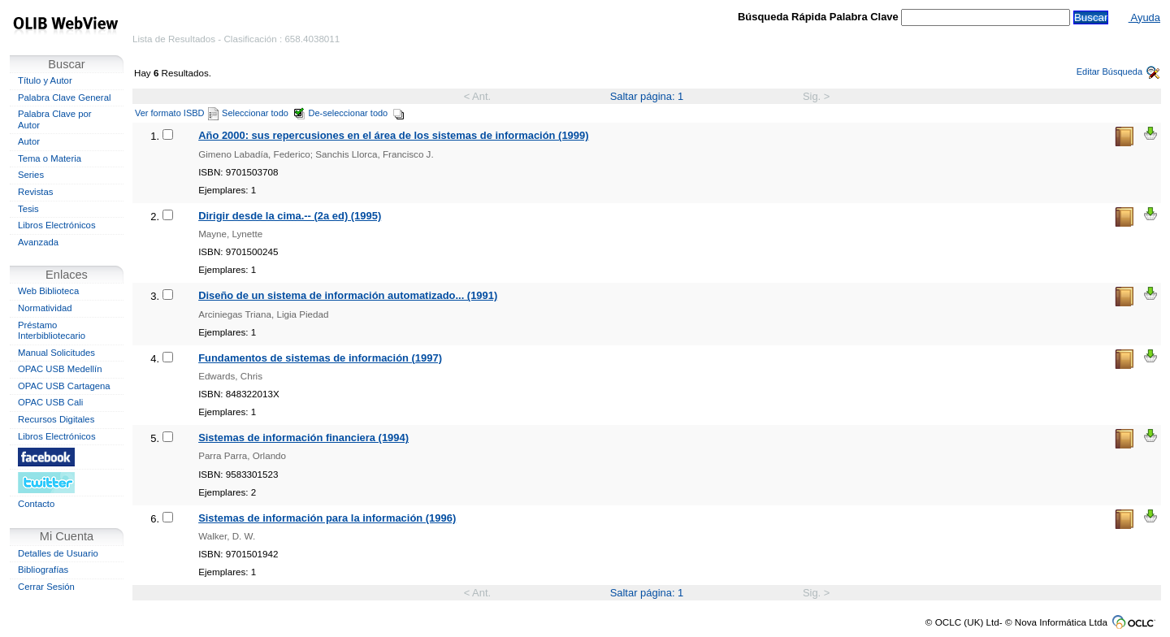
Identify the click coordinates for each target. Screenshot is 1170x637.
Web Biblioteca (48, 291)
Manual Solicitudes (56, 353)
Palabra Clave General (64, 97)
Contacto (36, 504)
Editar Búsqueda (1118, 71)
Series (31, 175)
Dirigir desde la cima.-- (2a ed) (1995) (289, 216)
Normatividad (45, 308)
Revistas (35, 192)
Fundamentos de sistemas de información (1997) (320, 358)
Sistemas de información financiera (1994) (303, 437)
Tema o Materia (49, 158)
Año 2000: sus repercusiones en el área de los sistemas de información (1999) (393, 135)
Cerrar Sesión (46, 587)
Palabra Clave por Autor (55, 119)
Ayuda (1144, 17)
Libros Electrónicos (57, 225)
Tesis (28, 209)
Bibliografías (43, 569)
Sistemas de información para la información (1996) (327, 518)
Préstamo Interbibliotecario (51, 330)
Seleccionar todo (264, 113)
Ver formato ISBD (177, 113)
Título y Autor (45, 80)
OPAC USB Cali (50, 402)
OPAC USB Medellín (60, 369)
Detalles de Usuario (58, 553)
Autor (29, 141)
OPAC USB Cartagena (64, 386)
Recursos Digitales (56, 419)
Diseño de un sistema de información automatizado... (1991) (347, 295)
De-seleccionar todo (357, 113)
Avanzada (38, 242)
